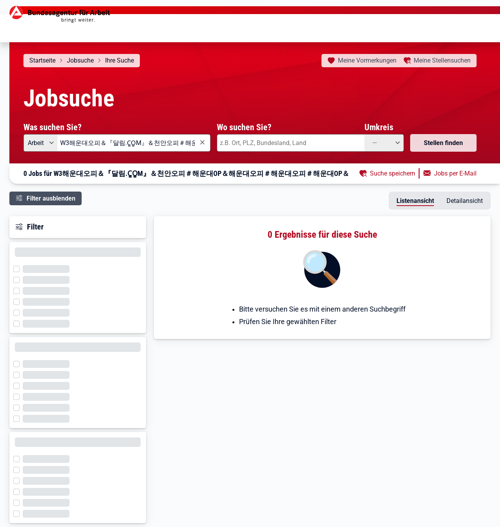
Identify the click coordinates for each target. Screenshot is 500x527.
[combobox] (134, 143)
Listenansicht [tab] (415, 200)
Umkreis (378, 127)
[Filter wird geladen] (18, 268)
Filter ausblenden (51, 198)
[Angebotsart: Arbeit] (40, 143)
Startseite (42, 60)
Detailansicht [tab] (464, 200)
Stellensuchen (442, 60)
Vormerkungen (367, 60)
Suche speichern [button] (392, 173)
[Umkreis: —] (384, 143)
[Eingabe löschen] (202, 142)
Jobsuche (80, 60)
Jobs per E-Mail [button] (455, 173)
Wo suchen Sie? (244, 127)
